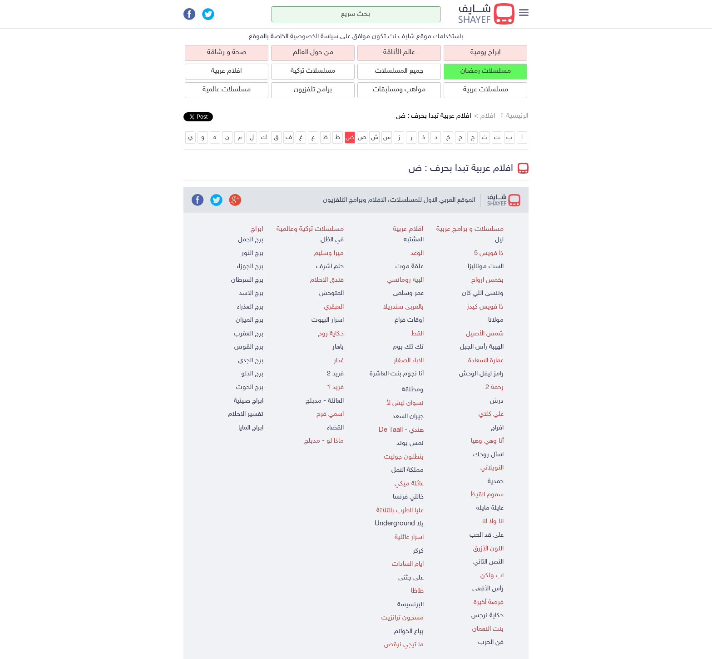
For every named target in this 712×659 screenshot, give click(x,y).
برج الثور (252, 253)
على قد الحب (487, 535)
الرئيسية (517, 116)
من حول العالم (313, 52)
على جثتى (411, 578)
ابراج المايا (250, 428)
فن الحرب (491, 642)
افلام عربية (226, 71)
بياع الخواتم (409, 631)
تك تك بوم (408, 347)
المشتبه (414, 240)
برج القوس (248, 347)
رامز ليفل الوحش (481, 374)
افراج (497, 428)
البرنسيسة (410, 605)
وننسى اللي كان (483, 293)
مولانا (496, 320)
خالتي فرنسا (408, 497)
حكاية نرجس (487, 615)
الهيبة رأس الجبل (482, 347)
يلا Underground (399, 524)
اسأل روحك (488, 455)
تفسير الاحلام (245, 414)
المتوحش (331, 293)
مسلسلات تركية (313, 71)
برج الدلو (252, 374)
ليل (499, 240)
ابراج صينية (248, 401)
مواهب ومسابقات (399, 89)
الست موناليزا (486, 266)
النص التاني (488, 562)
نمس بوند (410, 443)
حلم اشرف (330, 266)
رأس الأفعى (488, 589)
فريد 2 (335, 374)
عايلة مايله (490, 508)
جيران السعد (408, 416)
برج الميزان (249, 320)
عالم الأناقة (399, 52)
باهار (338, 347)
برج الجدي (250, 360)
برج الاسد (251, 293)
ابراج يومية (485, 52)
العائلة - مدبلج (325, 401)
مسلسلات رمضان (485, 71)
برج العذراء (250, 307)
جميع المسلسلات (399, 71)
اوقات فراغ (409, 320)
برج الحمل (250, 240)
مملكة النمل (407, 470)
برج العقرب (248, 334)
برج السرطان (247, 280)
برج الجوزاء (250, 266)
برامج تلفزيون (313, 89)
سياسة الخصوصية (314, 36)
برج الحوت (249, 387)
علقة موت (410, 266)
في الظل (332, 240)
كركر (418, 551)
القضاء (335, 428)
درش (497, 401)
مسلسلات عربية (485, 89)
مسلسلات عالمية (227, 89)
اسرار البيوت (328, 320)
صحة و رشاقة (227, 52)
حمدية (496, 481)
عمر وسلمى (408, 293)
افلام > (484, 116)
